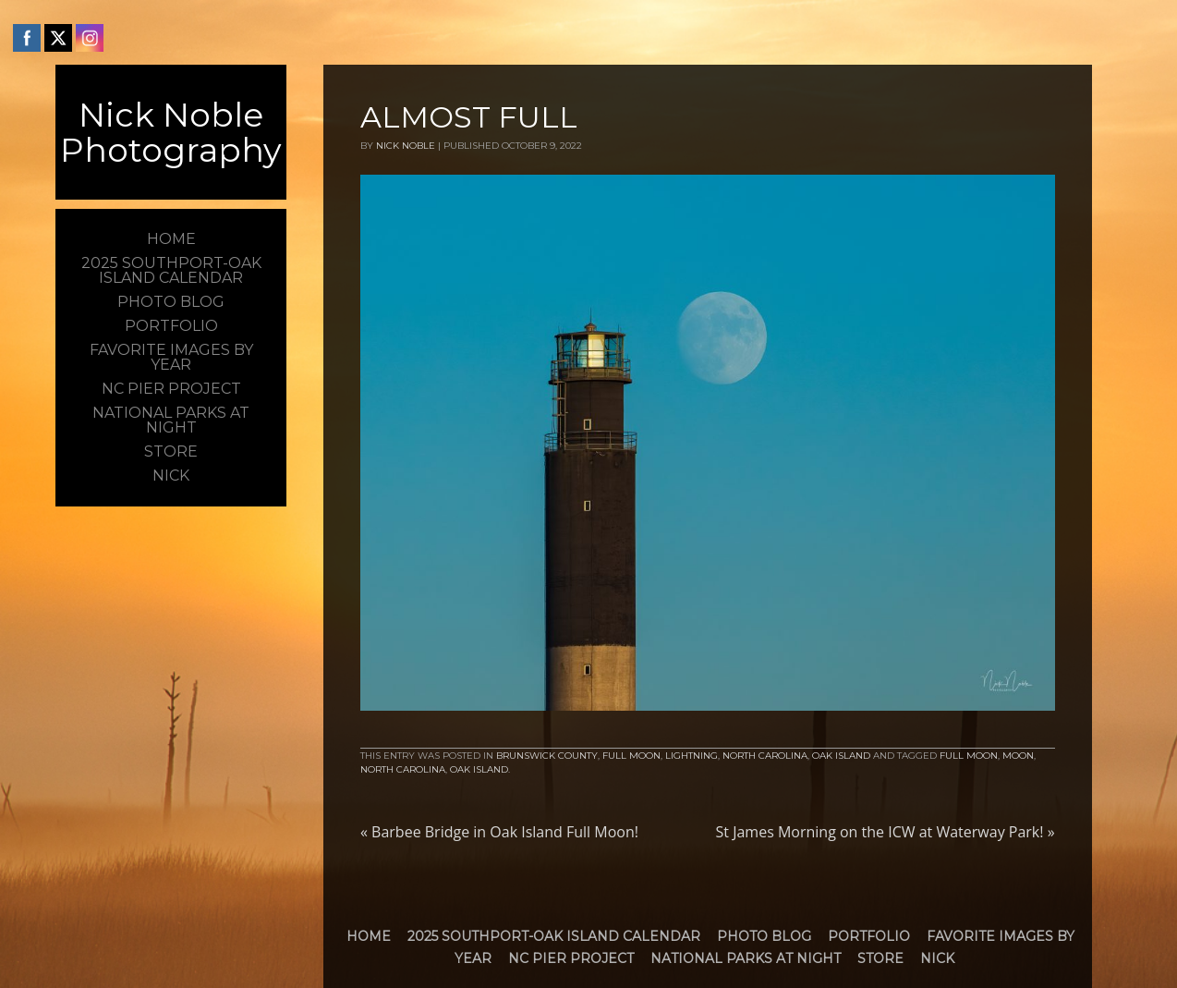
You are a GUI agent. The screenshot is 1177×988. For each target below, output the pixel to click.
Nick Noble (405, 146)
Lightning (691, 756)
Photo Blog (764, 936)
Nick (937, 958)
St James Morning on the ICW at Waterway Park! (885, 832)
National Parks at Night (745, 958)
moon (1018, 756)
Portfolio (869, 936)
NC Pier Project (571, 958)
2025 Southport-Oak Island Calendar (553, 936)
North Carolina (764, 756)
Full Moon (631, 756)
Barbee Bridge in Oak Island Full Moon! (499, 832)
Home (368, 936)
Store (880, 958)
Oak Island (841, 756)
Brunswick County (547, 756)
